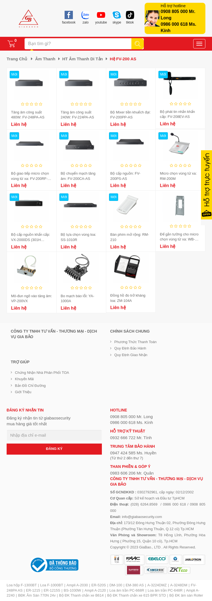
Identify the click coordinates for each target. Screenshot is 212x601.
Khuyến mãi (24, 379)
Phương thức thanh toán (135, 342)
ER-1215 (33, 590)
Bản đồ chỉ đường (30, 386)
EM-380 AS (135, 585)
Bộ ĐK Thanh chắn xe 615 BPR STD (136, 595)
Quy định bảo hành (130, 348)
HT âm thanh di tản (82, 58)
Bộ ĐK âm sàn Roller (186, 595)
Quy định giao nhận (130, 355)
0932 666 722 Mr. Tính (131, 437)
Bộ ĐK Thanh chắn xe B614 (81, 595)
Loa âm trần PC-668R (126, 590)
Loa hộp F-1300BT (22, 585)
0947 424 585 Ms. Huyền (133, 452)
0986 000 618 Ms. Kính (131, 422)
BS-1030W (72, 590)
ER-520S (98, 585)
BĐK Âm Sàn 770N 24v (37, 595)
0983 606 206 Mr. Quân (132, 473)
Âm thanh (45, 58)
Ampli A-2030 (77, 585)
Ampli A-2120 (95, 590)
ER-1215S (52, 590)
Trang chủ (17, 58)
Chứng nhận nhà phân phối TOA (42, 373)
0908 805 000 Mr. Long (131, 416)
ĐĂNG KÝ (54, 449)
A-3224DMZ (157, 585)
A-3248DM (178, 585)
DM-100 (115, 585)
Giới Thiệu (23, 392)
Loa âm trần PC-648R (165, 590)
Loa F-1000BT (51, 585)
